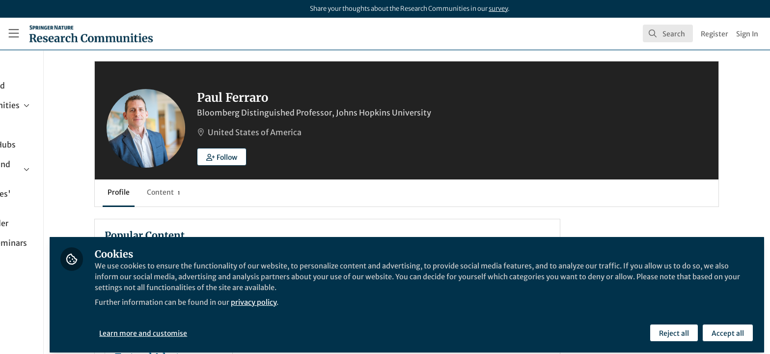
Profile (181, 192)
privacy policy (353, 297)
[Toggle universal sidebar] (14, 33)
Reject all (673, 328)
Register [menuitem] (714, 34)
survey (498, 8)
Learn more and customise (226, 328)
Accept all (727, 328)
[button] (284, 157)
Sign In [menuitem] (747, 34)
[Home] (91, 33)
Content (226, 192)
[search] (668, 33)
